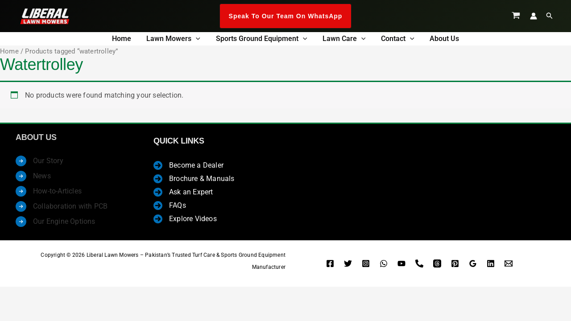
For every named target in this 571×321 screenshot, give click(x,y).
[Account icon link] (533, 16)
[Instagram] (366, 266)
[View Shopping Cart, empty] (516, 16)
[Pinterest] (455, 266)
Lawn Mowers (180, 40)
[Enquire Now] (508, 266)
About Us (36, 140)
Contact (390, 40)
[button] (285, 16)
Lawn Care (342, 40)
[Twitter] (348, 266)
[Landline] (419, 266)
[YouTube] (401, 266)
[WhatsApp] (383, 266)
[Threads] (437, 266)
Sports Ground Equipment (264, 40)
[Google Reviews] (473, 266)
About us (432, 40)
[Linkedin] (490, 266)
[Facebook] (330, 266)
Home (133, 40)
